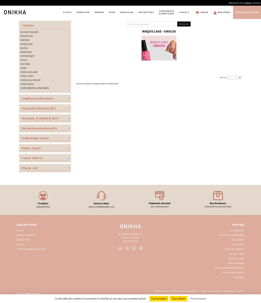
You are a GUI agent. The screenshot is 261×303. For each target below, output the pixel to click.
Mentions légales (162, 291)
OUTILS (23, 60)
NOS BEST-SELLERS (29, 32)
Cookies (203, 291)
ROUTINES (25, 64)
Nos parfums (238, 244)
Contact (184, 12)
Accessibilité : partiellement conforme (226, 291)
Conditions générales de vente (31, 249)
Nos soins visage (236, 258)
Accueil (67, 12)
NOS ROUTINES (146, 12)
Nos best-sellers (236, 230)
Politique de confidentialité (185, 291)
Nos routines (238, 239)
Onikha (255, 2)
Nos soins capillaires (234, 249)
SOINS (112, 12)
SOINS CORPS (27, 76)
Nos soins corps (236, 253)
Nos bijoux (239, 277)
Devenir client (23, 239)
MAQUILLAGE (126, 12)
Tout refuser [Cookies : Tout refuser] (178, 298)
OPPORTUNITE (27, 56)
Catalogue (28, 25)
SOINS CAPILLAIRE (29, 72)
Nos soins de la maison (233, 272)
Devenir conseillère (26, 235)
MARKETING (26, 52)
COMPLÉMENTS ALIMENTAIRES (166, 12)
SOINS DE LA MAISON (30, 80)
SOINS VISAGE (27, 84)
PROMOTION (83, 12)
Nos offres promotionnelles (231, 235)
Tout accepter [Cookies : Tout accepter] (159, 298)
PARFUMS (99, 12)
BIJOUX (23, 48)
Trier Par (223, 77)
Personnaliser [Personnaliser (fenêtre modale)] (198, 298)
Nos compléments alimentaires (229, 267)
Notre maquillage (236, 263)
